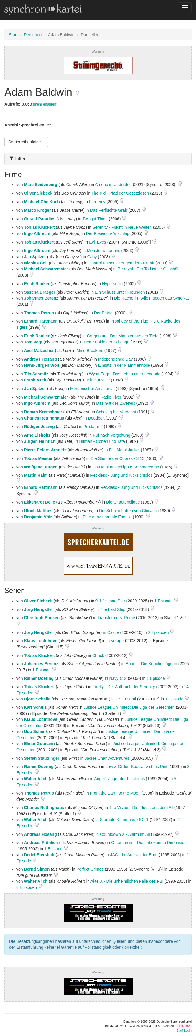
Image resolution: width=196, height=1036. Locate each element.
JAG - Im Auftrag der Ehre (133, 854)
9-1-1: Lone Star (110, 600)
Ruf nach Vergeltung (111, 435)
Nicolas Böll (35, 263)
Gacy (92, 256)
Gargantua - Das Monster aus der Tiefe (123, 335)
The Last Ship (112, 609)
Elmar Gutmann (39, 743)
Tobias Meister (38, 458)
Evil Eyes (97, 242)
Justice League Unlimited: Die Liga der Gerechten (129, 707)
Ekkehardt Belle (39, 502)
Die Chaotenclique (123, 502)
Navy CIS (117, 678)
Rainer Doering (38, 678)
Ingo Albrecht (37, 233)
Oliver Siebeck (38, 193)
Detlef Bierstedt (39, 854)
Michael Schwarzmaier (46, 269)
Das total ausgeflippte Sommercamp (126, 467)
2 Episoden (159, 632)
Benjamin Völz (38, 516)
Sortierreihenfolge (26, 141)
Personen (33, 34)
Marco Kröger (37, 210)
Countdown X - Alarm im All (125, 834)
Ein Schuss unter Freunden (120, 292)
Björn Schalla (37, 699)
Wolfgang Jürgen (40, 467)
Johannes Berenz (41, 298)
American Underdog (113, 184)
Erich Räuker (36, 283)
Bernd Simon (37, 869)
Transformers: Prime (116, 617)
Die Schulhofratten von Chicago (128, 510)
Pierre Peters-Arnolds (45, 450)
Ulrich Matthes (38, 510)
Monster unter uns (103, 250)
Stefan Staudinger (41, 758)
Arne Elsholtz (37, 435)
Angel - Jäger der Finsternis (119, 778)
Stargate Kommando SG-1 (124, 819)
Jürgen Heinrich (39, 441)
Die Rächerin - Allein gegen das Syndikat (151, 298)
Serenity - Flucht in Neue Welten (122, 227)
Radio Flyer (111, 397)
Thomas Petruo (39, 312)
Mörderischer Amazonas (92, 388)
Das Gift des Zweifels (115, 403)
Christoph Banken (42, 617)
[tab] (98, 159)
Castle (113, 632)
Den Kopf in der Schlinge (106, 342)
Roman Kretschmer (43, 412)
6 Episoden (27, 887)
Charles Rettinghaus (44, 418)
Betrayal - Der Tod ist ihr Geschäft (149, 269)
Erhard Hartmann (40, 321)
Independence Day (115, 359)
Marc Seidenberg (40, 184)
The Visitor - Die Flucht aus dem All (141, 807)
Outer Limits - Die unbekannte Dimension (149, 842)
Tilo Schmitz (36, 373)
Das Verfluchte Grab (108, 210)
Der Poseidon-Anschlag (107, 233)
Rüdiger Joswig (39, 426)
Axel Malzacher (39, 350)
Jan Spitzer (35, 256)
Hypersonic (112, 283)
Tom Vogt (33, 342)
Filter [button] (17, 158)
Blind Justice (98, 380)
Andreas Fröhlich (41, 842)
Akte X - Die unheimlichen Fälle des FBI (126, 881)
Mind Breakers (90, 350)
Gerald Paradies (39, 218)
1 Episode (164, 600)
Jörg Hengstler (38, 609)
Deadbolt (96, 418)
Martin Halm (35, 475)
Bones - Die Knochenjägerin (151, 663)
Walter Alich (35, 778)
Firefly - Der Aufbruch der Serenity (124, 686)
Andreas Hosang (40, 359)
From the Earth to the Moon (115, 793)
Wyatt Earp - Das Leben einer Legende (125, 373)
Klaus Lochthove (40, 640)
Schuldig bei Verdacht (116, 412)
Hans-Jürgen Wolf (41, 365)
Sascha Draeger (39, 292)
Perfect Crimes (90, 869)
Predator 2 (93, 426)
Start (13, 34)
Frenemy (97, 201)
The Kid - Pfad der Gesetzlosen (120, 193)
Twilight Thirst (95, 218)
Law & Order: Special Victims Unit (136, 766)
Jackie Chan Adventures (107, 758)
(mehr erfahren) (45, 104)
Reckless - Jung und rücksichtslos (121, 475)
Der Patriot (104, 312)
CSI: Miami (126, 699)
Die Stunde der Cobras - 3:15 (117, 458)
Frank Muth (35, 380)
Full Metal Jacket (124, 450)
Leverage (115, 640)
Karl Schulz (35, 707)
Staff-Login (184, 1030)
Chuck (98, 655)
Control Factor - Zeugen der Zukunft (121, 263)
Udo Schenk (36, 731)
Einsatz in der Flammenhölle (124, 365)
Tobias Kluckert (39, 227)
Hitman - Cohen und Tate (102, 441)
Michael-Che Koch (42, 201)
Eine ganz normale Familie (107, 516)
